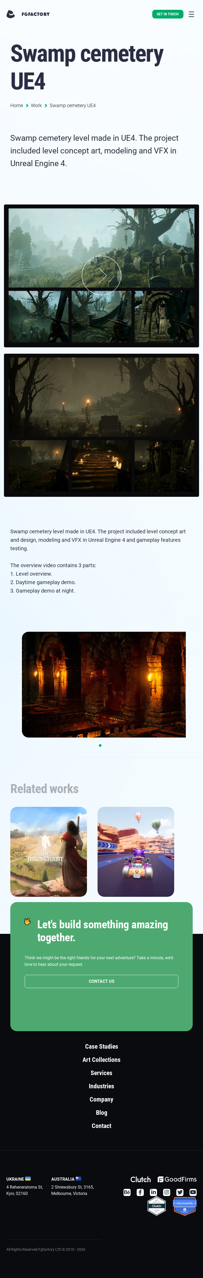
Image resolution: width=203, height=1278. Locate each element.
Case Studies (101, 1046)
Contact (101, 1126)
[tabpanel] (101, 685)
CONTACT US (101, 981)
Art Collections (101, 1059)
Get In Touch (168, 14)
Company (101, 1099)
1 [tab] (100, 745)
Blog (101, 1112)
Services (101, 1073)
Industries (101, 1086)
